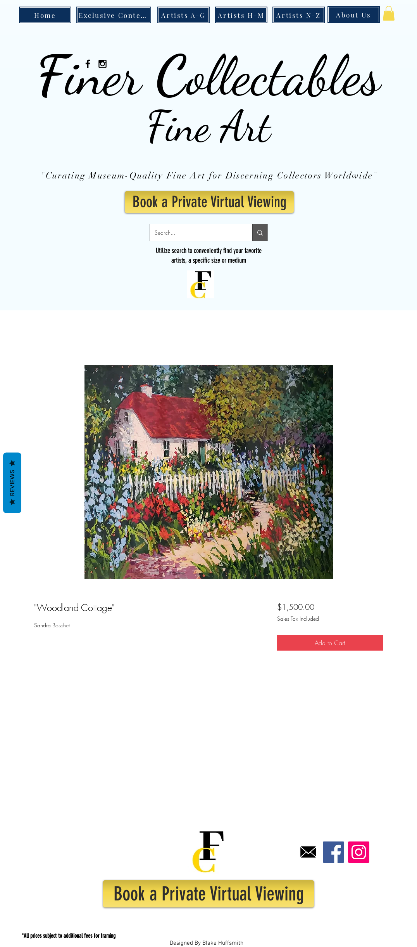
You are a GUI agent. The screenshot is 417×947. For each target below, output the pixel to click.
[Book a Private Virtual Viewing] (209, 202)
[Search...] (195, 232)
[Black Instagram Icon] (102, 63)
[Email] (308, 852)
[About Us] (353, 14)
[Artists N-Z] (298, 15)
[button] (389, 13)
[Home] (45, 15)
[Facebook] (333, 852)
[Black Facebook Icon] (87, 63)
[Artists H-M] (241, 15)
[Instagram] (358, 852)
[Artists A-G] (183, 15)
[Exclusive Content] (114, 15)
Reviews (12, 482)
